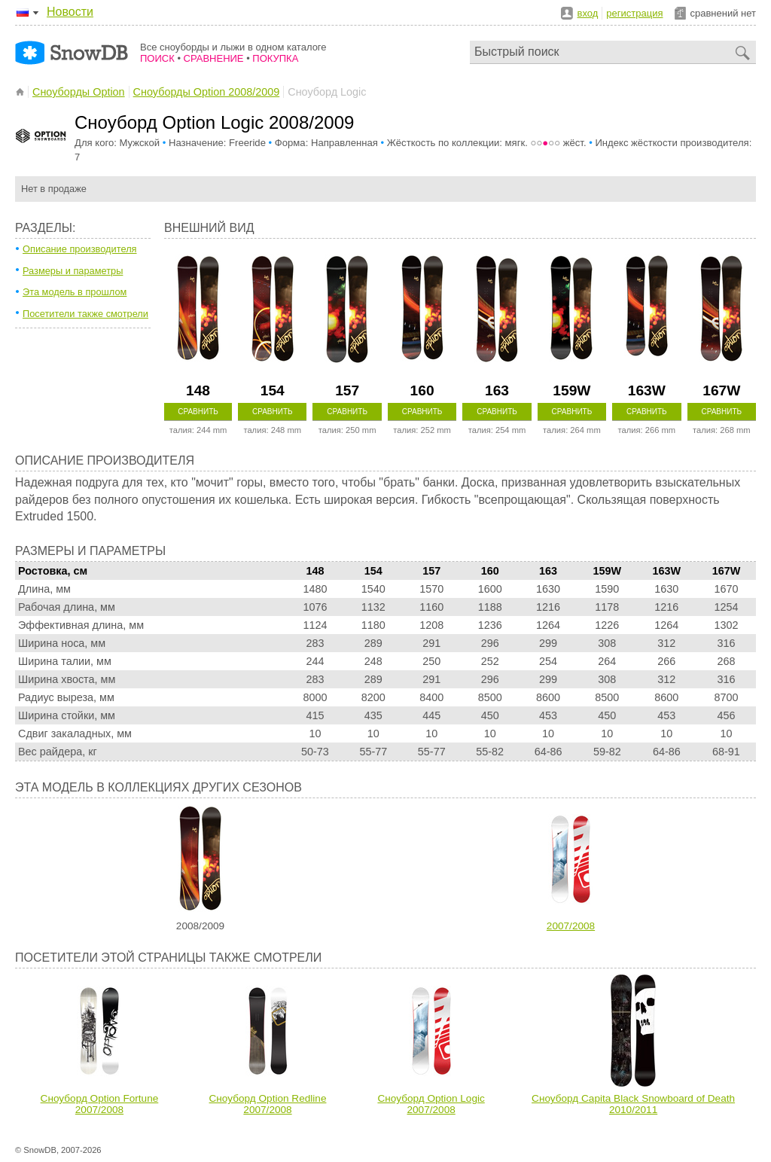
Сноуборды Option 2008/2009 (206, 92)
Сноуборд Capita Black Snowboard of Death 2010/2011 (633, 1104)
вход (588, 13)
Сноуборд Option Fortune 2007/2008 (100, 1104)
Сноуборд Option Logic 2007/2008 (430, 1104)
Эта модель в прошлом (74, 291)
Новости (70, 11)
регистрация (634, 13)
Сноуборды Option (78, 92)
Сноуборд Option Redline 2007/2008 (268, 1104)
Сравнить (198, 411)
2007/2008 (571, 926)
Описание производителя (80, 249)
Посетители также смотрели (85, 313)
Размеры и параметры (73, 270)
